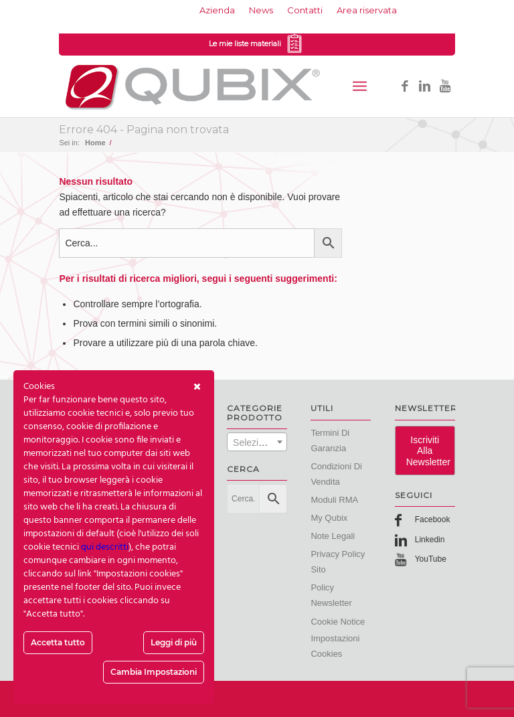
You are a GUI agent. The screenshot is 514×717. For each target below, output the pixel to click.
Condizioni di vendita (336, 474)
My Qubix (329, 518)
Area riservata (367, 10)
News (261, 10)
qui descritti (104, 547)
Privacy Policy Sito (338, 561)
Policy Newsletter (331, 595)
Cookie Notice (338, 622)
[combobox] (257, 441)
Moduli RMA (334, 500)
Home (95, 143)
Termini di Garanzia (330, 440)
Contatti (305, 10)
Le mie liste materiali (257, 44)
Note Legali (333, 536)
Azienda (217, 10)
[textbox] (257, 442)
